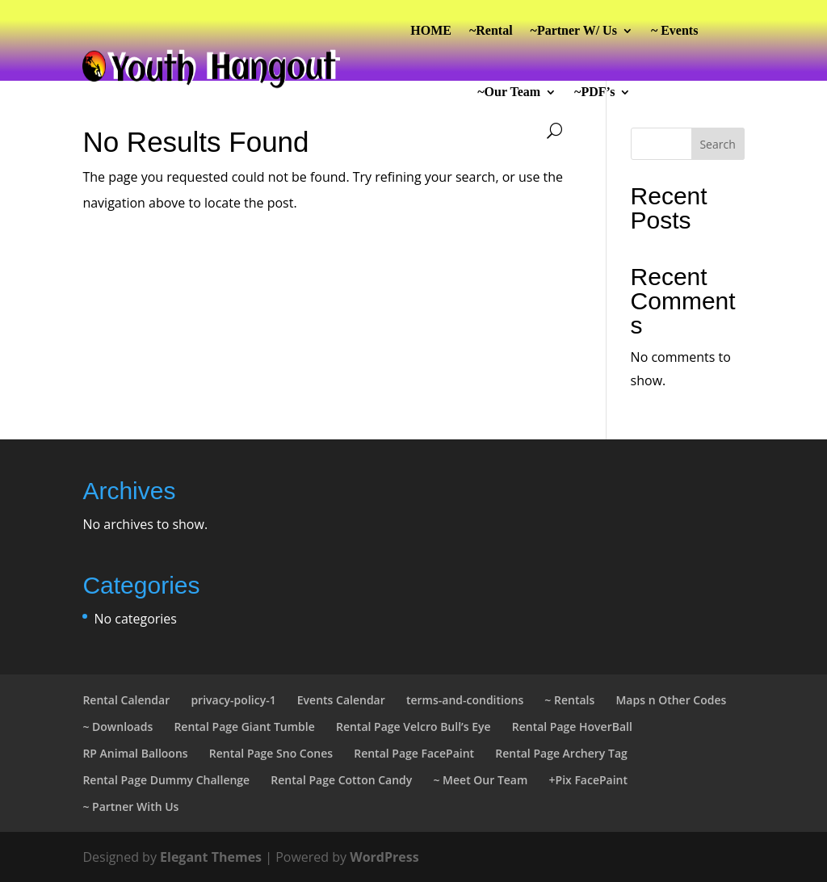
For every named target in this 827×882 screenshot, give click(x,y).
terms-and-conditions (464, 700)
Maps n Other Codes (670, 700)
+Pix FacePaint (588, 780)
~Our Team (508, 92)
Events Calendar (341, 700)
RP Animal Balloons (134, 753)
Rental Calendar (126, 700)
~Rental (491, 30)
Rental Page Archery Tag (561, 753)
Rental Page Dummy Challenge (166, 780)
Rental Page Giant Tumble (244, 726)
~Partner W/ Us (574, 30)
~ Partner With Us (130, 806)
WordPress (384, 857)
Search (717, 144)
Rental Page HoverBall (572, 726)
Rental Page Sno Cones (271, 753)
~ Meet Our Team (480, 780)
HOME (430, 30)
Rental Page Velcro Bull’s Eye (413, 726)
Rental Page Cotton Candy (341, 780)
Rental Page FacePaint (414, 753)
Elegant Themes (211, 857)
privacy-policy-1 (233, 700)
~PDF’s (594, 92)
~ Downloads (117, 726)
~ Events (675, 30)
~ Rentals (569, 700)
